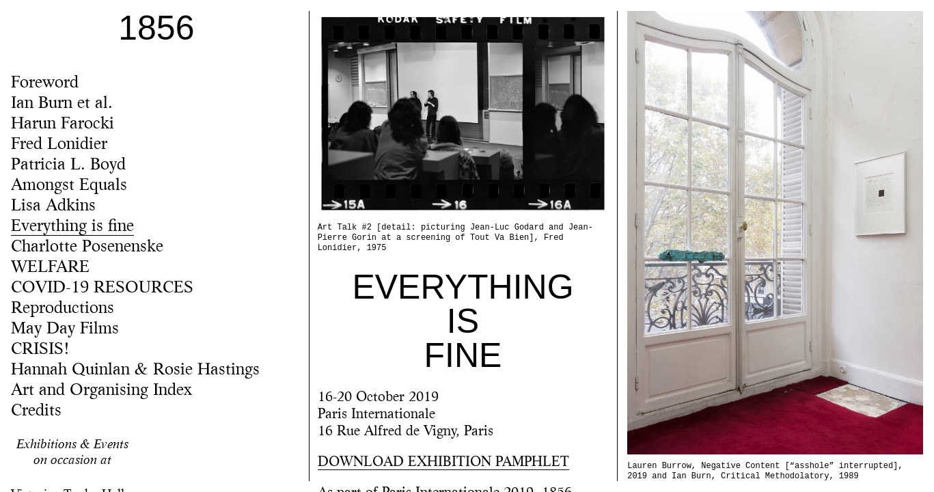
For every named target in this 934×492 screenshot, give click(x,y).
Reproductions (62, 309)
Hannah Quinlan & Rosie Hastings (135, 370)
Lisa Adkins (53, 206)
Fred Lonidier (59, 145)
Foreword (45, 83)
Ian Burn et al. (62, 104)
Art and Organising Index (101, 391)
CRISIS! (40, 350)
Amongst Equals (69, 186)
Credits (36, 411)
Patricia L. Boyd (68, 165)
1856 (156, 28)
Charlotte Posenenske (87, 247)
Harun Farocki (62, 124)
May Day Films (65, 329)
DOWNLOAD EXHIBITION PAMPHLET (443, 462)
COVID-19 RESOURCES (102, 288)
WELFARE (50, 268)
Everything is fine (72, 227)
